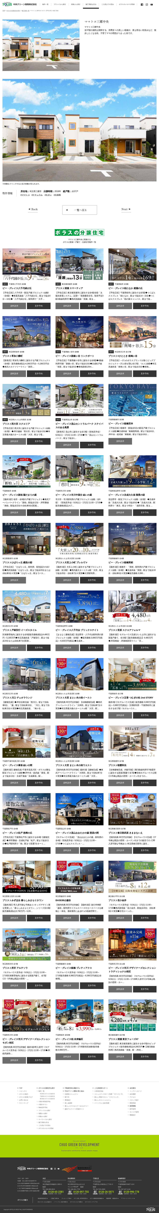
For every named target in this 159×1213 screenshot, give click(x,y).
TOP (20, 1088)
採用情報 (133, 1106)
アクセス (133, 1097)
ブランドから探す (44, 1110)
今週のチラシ (43, 1104)
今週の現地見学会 (44, 1101)
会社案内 (133, 1088)
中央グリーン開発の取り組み (74, 1091)
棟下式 (67, 1097)
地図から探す (43, 1113)
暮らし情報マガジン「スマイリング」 (107, 1097)
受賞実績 (133, 1103)
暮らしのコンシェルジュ (102, 1100)
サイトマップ (23, 1103)
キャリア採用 (134, 1112)
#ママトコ (25, 195)
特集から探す (43, 1116)
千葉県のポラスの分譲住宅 (47, 1096)
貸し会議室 (68, 1103)
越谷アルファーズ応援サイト (74, 1109)
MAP (44, 1187)
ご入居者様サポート (101, 1088)
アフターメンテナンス (127, 1198)
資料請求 (14, 306)
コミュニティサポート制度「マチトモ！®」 (109, 1094)
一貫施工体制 (54, 1198)
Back (34, 209)
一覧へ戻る (80, 210)
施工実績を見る (44, 1122)
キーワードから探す (45, 1119)
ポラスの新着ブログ (26, 1097)
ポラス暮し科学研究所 (80, 1198)
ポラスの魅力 (23, 1094)
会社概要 (133, 1094)
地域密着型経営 (42, 1198)
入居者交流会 (98, 1091)
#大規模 (57, 195)
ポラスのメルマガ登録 (46, 1128)
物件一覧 (41, 1091)
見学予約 (39, 306)
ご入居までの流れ (44, 1125)
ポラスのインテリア (90, 1202)
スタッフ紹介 (134, 1100)
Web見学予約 (43, 1107)
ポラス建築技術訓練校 (96, 1198)
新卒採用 (133, 1109)
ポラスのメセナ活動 (75, 1202)
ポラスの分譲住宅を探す (47, 1088)
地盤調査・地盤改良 (111, 1198)
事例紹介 (68, 1100)
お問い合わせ (23, 1100)
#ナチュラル (37, 195)
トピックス (23, 1091)
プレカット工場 (65, 1198)
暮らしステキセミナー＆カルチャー (77, 1106)
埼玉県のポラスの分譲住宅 (47, 1093)
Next (124, 209)
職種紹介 (133, 1115)
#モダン (48, 195)
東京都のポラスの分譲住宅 (47, 1098)
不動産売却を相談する (72, 1088)
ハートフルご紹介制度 (101, 1103)
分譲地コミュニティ (71, 1094)
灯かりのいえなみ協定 (44, 1202)
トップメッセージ (136, 1091)
